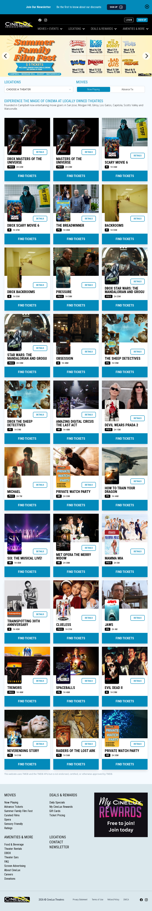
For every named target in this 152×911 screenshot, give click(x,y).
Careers (8, 874)
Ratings (8, 828)
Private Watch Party (73, 492)
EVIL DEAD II (114, 688)
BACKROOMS (114, 225)
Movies (10, 795)
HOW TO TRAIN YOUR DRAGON (120, 490)
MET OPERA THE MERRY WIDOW (73, 556)
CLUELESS (63, 625)
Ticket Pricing (57, 815)
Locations (76, 28)
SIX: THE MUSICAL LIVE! (24, 558)
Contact (56, 842)
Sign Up (142, 20)
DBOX (7, 853)
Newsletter (59, 847)
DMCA (126, 899)
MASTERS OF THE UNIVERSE (69, 161)
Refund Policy (113, 899)
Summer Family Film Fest (18, 811)
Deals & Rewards (104, 28)
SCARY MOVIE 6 (116, 162)
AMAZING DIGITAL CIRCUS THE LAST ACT (75, 423)
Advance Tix (127, 89)
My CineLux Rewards (61, 806)
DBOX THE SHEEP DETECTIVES (20, 423)
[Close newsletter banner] (147, 6)
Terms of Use (97, 899)
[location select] (38, 89)
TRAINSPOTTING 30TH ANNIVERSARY (23, 623)
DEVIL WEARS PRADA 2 (121, 425)
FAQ (6, 861)
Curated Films (12, 815)
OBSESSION (64, 358)
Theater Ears (11, 857)
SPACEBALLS (65, 688)
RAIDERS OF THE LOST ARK (75, 751)
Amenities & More (135, 28)
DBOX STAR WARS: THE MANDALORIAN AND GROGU (124, 290)
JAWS (109, 625)
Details (40, 152)
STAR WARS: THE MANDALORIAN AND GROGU (27, 357)
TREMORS (14, 688)
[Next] (146, 56)
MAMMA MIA (114, 558)
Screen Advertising (14, 866)
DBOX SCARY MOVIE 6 (23, 225)
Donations (9, 878)
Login (129, 20)
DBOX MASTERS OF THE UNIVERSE (24, 161)
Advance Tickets (13, 806)
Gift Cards (54, 811)
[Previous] (6, 56)
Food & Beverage (14, 844)
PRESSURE (64, 292)
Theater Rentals (13, 848)
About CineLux (12, 870)
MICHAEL (13, 492)
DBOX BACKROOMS (21, 292)
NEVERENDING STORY (23, 751)
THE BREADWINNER (70, 225)
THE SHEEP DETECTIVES (122, 358)
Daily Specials (57, 802)
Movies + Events (50, 28)
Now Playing (93, 89)
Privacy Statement (80, 899)
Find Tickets (27, 176)
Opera (7, 819)
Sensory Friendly (13, 824)
